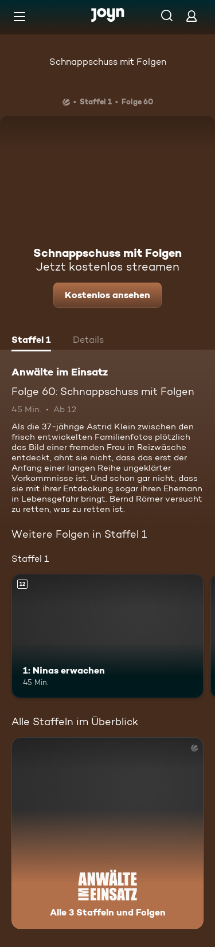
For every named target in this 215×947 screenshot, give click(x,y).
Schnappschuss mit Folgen (107, 61)
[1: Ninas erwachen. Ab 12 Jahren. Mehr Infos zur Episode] (107, 636)
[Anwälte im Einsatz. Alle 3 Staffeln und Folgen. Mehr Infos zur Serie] (107, 833)
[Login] (191, 16)
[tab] (31, 341)
